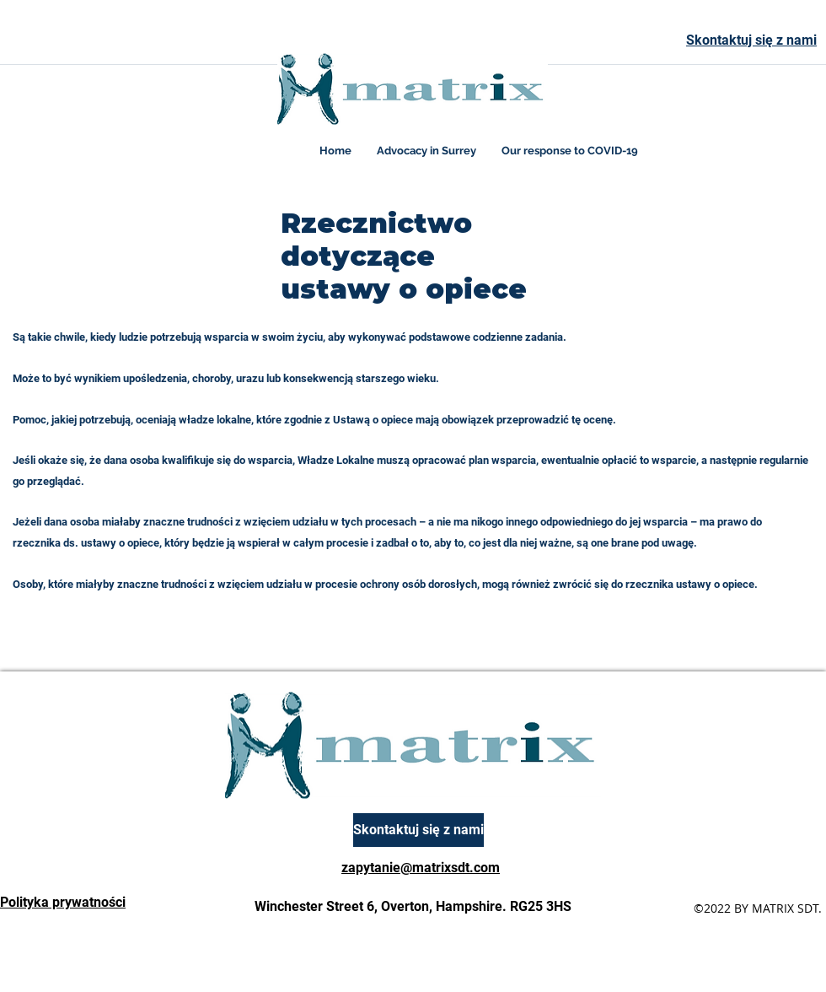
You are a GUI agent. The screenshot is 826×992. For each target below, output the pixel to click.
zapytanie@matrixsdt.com (420, 868)
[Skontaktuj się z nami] (418, 830)
